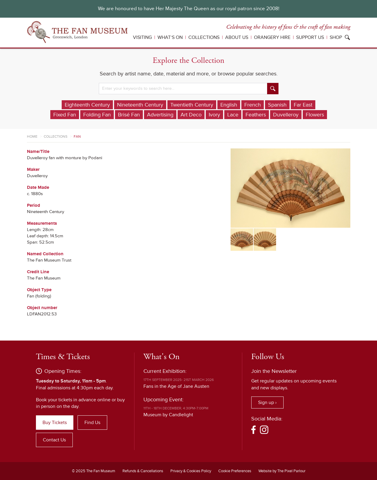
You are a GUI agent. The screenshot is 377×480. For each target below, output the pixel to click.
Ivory (214, 114)
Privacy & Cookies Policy (190, 471)
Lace (232, 114)
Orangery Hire (272, 37)
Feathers (256, 114)
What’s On (170, 37)
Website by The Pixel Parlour (281, 471)
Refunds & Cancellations (142, 471)
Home (32, 136)
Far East (303, 104)
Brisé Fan (129, 114)
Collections (203, 37)
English (228, 104)
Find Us (92, 423)
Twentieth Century (191, 104)
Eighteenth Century (87, 104)
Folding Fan (97, 114)
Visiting (142, 37)
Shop (336, 37)
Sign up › (267, 402)
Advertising (160, 114)
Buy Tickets (55, 423)
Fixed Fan (64, 114)
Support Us (310, 37)
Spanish (277, 104)
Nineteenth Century (140, 104)
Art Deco (191, 114)
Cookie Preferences (234, 471)
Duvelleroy (286, 114)
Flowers (315, 114)
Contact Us (54, 440)
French (252, 104)
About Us (236, 37)
